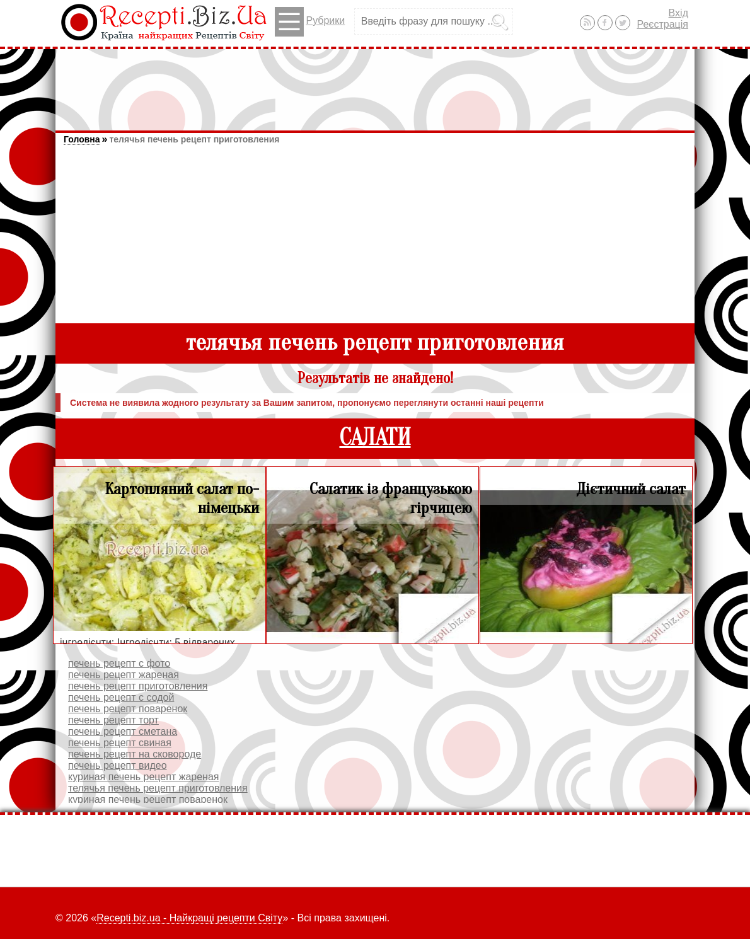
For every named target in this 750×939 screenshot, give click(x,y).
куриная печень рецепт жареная (143, 776)
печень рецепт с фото (119, 663)
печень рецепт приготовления (137, 686)
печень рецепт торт (113, 720)
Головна (82, 139)
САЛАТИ (375, 437)
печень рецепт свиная (119, 742)
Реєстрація (662, 24)
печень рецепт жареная (123, 674)
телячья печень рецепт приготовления (194, 139)
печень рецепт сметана (122, 731)
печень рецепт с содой (121, 697)
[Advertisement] (375, 83)
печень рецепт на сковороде (134, 754)
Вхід (678, 13)
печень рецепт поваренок (127, 708)
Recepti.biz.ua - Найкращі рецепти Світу (189, 918)
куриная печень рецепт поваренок (148, 799)
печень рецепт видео (117, 765)
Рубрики (310, 22)
